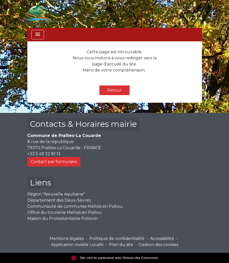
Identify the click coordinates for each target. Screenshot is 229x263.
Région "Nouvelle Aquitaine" (56, 194)
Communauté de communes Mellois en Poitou (74, 206)
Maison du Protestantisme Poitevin (62, 218)
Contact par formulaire (54, 161)
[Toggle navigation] (37, 34)
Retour (114, 90)
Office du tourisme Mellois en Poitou (64, 212)
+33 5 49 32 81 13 (43, 153)
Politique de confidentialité (116, 238)
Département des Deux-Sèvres (59, 200)
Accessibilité (162, 238)
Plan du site (121, 244)
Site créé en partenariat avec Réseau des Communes (114, 258)
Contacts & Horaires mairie (83, 124)
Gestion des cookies (158, 244)
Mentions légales (67, 238)
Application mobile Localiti (77, 244)
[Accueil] (38, 14)
